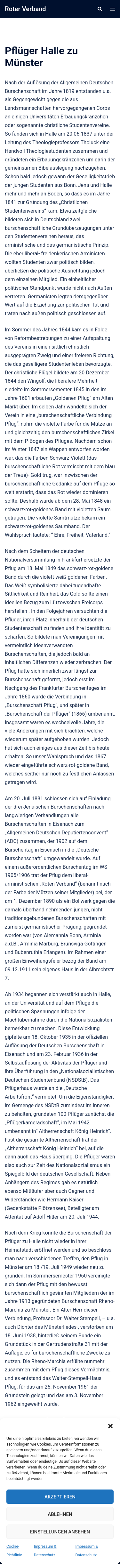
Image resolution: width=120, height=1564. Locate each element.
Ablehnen (60, 1514)
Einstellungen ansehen (60, 1532)
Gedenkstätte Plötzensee (34, 1208)
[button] (110, 1426)
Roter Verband (25, 9)
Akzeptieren (60, 1497)
